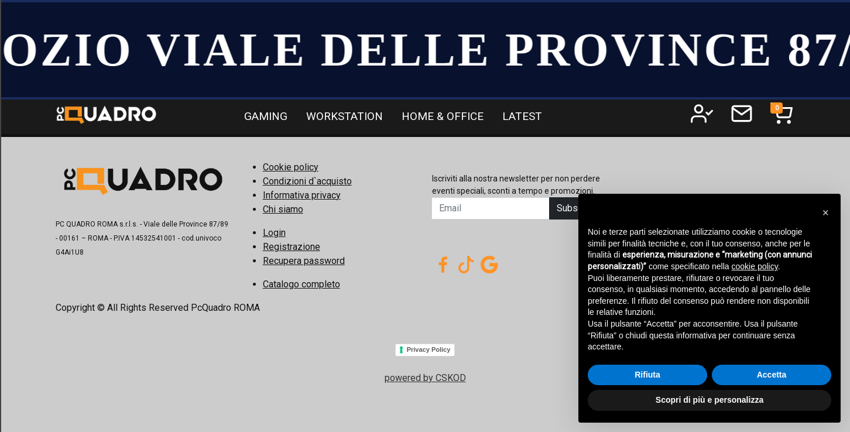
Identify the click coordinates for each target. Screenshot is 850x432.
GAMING (265, 116)
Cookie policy (290, 167)
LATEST (522, 116)
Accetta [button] (772, 374)
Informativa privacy (302, 195)
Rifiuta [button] (647, 374)
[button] (825, 212)
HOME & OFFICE (443, 116)
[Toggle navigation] (781, 114)
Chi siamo (283, 209)
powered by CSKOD (425, 377)
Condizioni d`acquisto (307, 181)
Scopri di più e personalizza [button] (709, 399)
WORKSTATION (344, 116)
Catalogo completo (301, 284)
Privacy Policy (429, 349)
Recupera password (304, 260)
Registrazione (291, 246)
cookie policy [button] (755, 266)
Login (274, 232)
